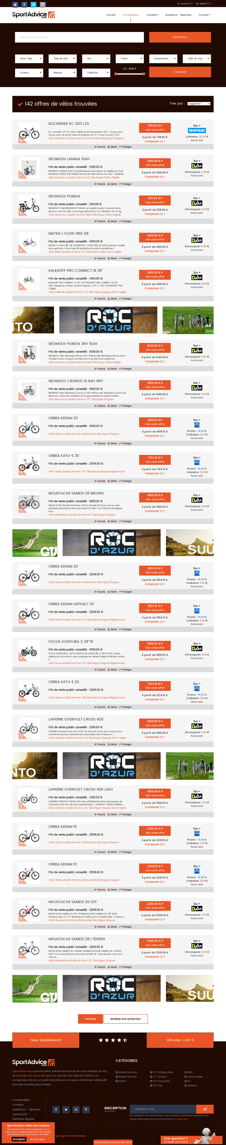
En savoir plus (37, 1139)
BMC (189, 1072)
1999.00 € (154, 645)
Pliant (89, 215)
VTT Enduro (158, 1077)
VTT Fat (156, 1085)
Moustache (61, 515)
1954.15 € (154, 570)
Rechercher (180, 37)
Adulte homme (76, 138)
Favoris (99, 146)
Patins (107, 178)
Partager (125, 146)
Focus (58, 663)
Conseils (152, 15)
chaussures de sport (39, 1076)
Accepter (19, 1139)
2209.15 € (154, 831)
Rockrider (60, 138)
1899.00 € (154, 497)
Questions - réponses (178, 15)
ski (17, 1076)
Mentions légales (23, 1119)
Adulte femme (76, 178)
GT (188, 1081)
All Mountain (93, 138)
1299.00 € (154, 163)
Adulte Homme (126, 1072)
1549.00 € (154, 348)
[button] (29, 58)
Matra (58, 252)
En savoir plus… (182, 1119)
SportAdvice (19, 1071)
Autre (121, 472)
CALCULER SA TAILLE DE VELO (113, 1142)
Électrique (107, 138)
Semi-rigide (114, 252)
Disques (119, 138)
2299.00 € (154, 906)
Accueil (110, 15)
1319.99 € (154, 200)
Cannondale (194, 1077)
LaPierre (59, 738)
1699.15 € (154, 422)
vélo (104, 1071)
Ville (83, 698)
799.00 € (154, 128)
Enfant (73, 920)
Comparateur (131, 15)
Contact (204, 15)
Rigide (116, 178)
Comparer (180, 72)
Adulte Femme (126, 1077)
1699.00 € (154, 385)
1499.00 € (154, 237)
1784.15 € (154, 460)
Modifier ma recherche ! (125, 1019)
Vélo (51, 138)
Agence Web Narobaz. (73, 1136)
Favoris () (185, 3)
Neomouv (61, 178)
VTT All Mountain (161, 1072)
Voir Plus (90, 1019)
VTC (88, 178)
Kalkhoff (59, 292)
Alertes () (203, 3)
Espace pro (19, 1114)
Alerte (112, 146)
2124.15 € (154, 686)
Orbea (58, 434)
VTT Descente (160, 1081)
